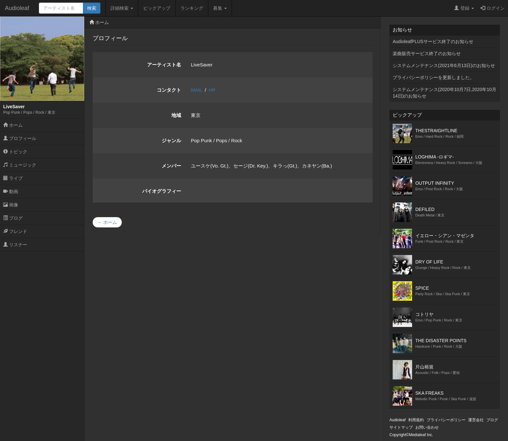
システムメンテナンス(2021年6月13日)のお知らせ (444, 65)
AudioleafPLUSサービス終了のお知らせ (433, 41)
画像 (10, 204)
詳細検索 (121, 8)
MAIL (196, 90)
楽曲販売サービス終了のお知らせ (427, 53)
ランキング (191, 8)
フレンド (15, 231)
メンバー (171, 165)
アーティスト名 (164, 64)
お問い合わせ (427, 427)
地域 (176, 115)
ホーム (13, 125)
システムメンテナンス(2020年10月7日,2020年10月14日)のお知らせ (444, 93)
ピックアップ (156, 8)
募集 (220, 8)
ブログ (13, 218)
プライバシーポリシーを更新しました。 (433, 77)
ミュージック (19, 165)
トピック (15, 151)
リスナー (15, 244)
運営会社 (476, 420)
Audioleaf (17, 8)
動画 (10, 191)
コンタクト (169, 90)
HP (212, 90)
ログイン (492, 8)
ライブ (13, 178)
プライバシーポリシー (446, 420)
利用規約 (416, 420)
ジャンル (171, 140)
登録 (464, 8)
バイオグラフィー (161, 191)
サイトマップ (401, 427)
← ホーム (107, 222)
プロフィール (19, 138)
